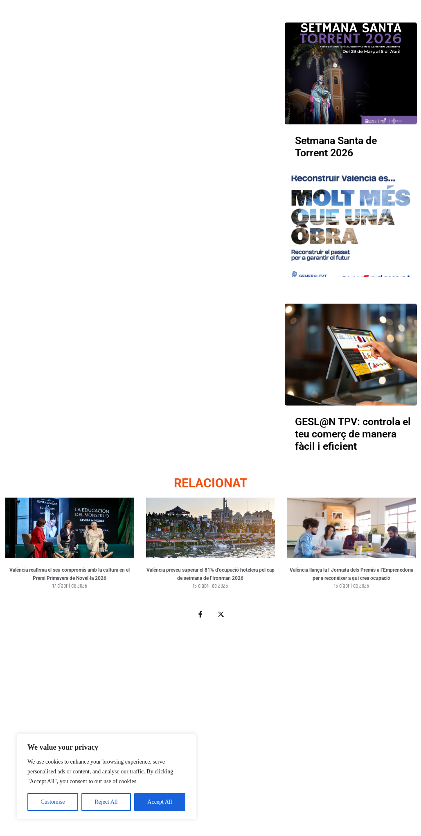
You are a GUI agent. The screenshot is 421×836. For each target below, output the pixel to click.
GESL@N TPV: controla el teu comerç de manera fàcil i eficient (353, 434)
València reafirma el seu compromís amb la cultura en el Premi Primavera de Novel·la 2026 (69, 574)
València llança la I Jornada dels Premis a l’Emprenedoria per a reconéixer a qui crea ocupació (351, 574)
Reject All (106, 802)
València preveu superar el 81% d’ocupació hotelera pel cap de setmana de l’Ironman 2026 (210, 574)
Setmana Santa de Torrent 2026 (336, 147)
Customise (53, 802)
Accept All (159, 802)
